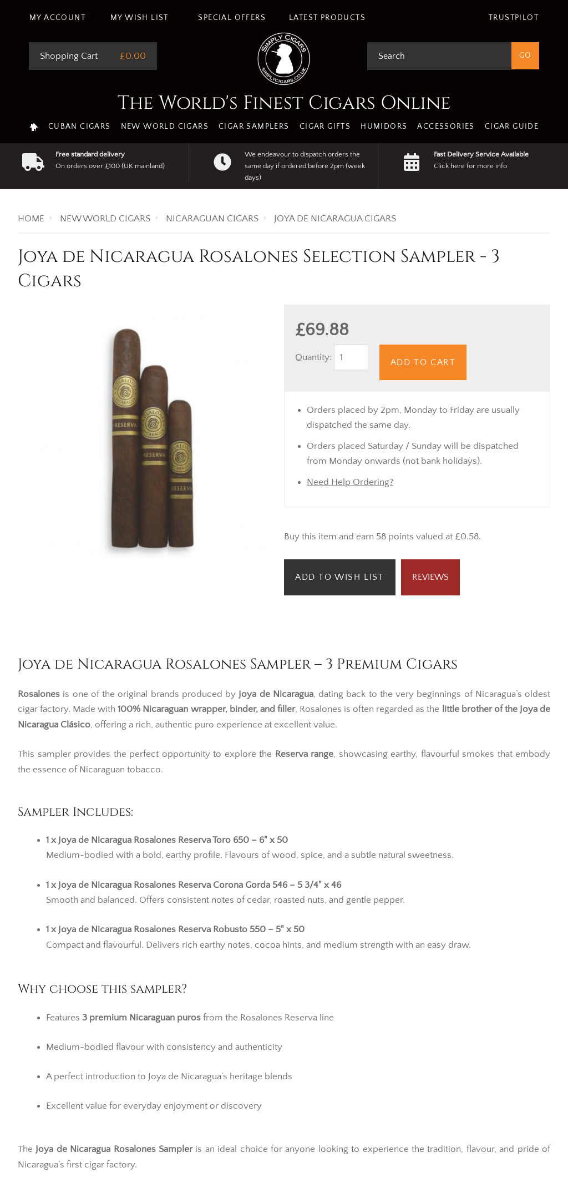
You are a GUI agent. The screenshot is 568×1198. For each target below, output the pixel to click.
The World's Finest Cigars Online (284, 103)
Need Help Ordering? (350, 482)
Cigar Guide (512, 126)
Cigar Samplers (254, 126)
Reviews (430, 577)
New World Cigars (165, 126)
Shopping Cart (69, 56)
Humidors (384, 126)
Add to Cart (423, 362)
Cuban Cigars (79, 126)
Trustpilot (514, 17)
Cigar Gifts (325, 126)
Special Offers (232, 17)
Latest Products (327, 17)
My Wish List (139, 17)
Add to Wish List (339, 577)
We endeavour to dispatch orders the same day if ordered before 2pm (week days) (305, 165)
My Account (57, 17)
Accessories (445, 126)
